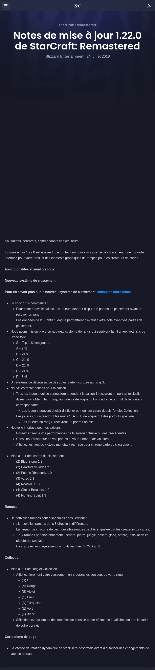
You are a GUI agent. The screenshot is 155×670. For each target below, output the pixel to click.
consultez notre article (114, 140)
